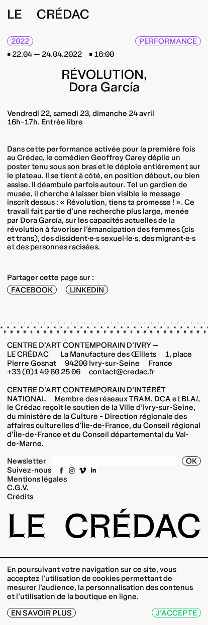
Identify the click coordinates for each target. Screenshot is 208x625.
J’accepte (176, 612)
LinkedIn (87, 289)
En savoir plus (41, 612)
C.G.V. (18, 487)
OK (191, 460)
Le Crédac (48, 14)
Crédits (20, 496)
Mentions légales (37, 479)
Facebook (32, 289)
